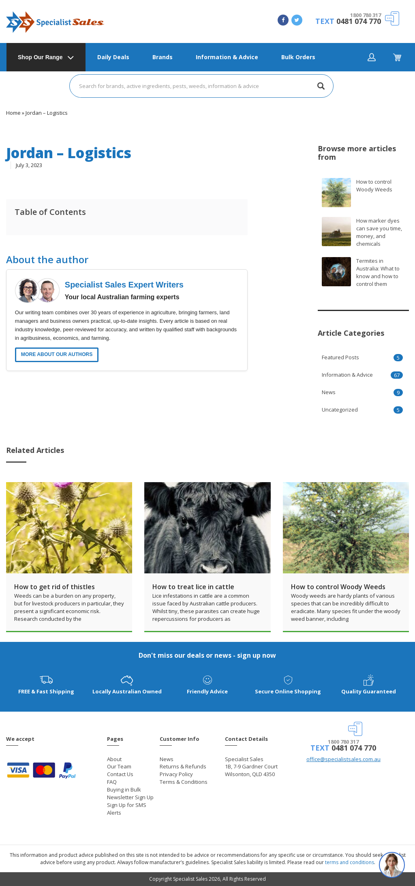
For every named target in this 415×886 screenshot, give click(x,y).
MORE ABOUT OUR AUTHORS (57, 354)
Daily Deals (113, 57)
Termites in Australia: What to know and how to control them (378, 272)
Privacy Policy (176, 774)
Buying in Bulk (124, 789)
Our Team (119, 766)
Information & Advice (227, 57)
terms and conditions (349, 862)
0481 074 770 (358, 21)
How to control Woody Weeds (374, 185)
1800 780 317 (365, 15)
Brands (162, 57)
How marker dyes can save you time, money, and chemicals (379, 232)
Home (13, 112)
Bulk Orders (298, 57)
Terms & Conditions (184, 781)
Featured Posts (340, 357)
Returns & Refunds (183, 766)
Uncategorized (340, 409)
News (329, 392)
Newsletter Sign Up (130, 797)
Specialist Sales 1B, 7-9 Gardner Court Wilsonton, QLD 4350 (251, 766)
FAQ (112, 781)
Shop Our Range (40, 57)
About (114, 759)
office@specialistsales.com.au (343, 759)
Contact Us (120, 774)
